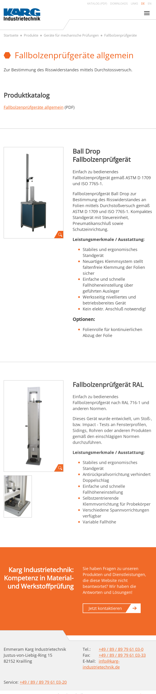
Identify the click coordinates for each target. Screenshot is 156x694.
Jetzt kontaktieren (105, 610)
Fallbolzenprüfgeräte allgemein (33, 107)
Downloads (119, 3)
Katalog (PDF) (97, 3)
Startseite (11, 35)
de (143, 3)
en (149, 3)
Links (134, 3)
